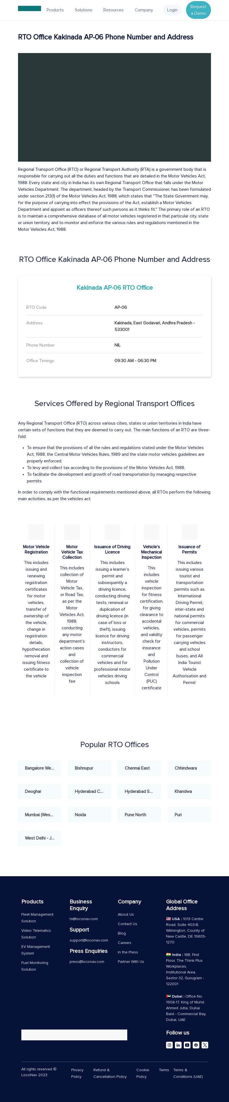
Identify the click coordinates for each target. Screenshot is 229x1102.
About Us (126, 914)
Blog (122, 933)
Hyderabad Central (93, 791)
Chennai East (137, 768)
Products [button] (55, 10)
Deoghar (33, 791)
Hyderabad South (141, 791)
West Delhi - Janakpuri (43, 838)
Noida (80, 815)
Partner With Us (131, 962)
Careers (124, 943)
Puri (178, 815)
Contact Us (127, 924)
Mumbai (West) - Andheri (43, 815)
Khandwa (183, 791)
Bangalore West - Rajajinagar (43, 768)
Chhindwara (186, 768)
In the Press (128, 952)
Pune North (135, 815)
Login (172, 10)
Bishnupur (84, 768)
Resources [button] (113, 10)
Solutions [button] (83, 10)
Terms (164, 1070)
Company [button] (144, 10)
